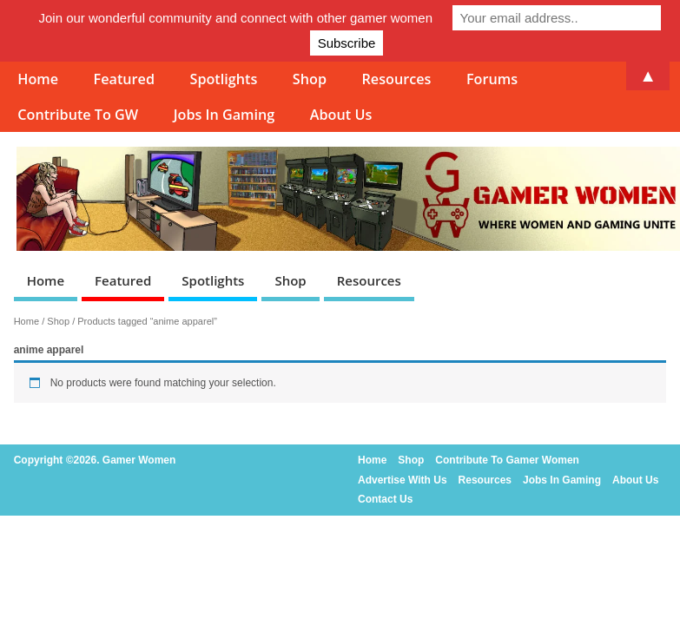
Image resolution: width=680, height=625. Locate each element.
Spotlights (213, 280)
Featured (123, 280)
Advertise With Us (402, 480)
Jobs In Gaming (224, 114)
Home (45, 280)
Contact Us (385, 499)
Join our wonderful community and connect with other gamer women (235, 17)
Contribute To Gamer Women (507, 460)
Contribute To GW (77, 114)
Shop (290, 280)
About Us (341, 114)
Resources (369, 280)
